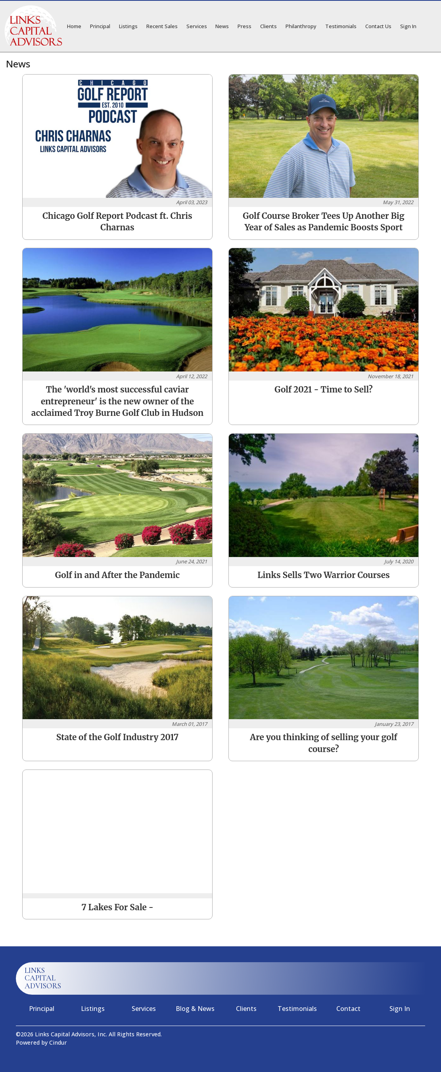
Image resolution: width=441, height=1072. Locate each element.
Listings (128, 26)
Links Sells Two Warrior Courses (323, 575)
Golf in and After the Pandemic (117, 575)
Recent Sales (162, 26)
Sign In (408, 26)
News (222, 26)
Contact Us (378, 26)
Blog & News (195, 1008)
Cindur (58, 1042)
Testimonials (341, 26)
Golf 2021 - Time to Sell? (323, 390)
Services (196, 26)
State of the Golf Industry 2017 (117, 737)
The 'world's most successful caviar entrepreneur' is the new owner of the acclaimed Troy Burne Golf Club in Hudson (117, 401)
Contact (348, 1008)
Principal (100, 26)
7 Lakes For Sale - (117, 907)
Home (74, 26)
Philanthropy (301, 26)
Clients (268, 26)
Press (244, 26)
